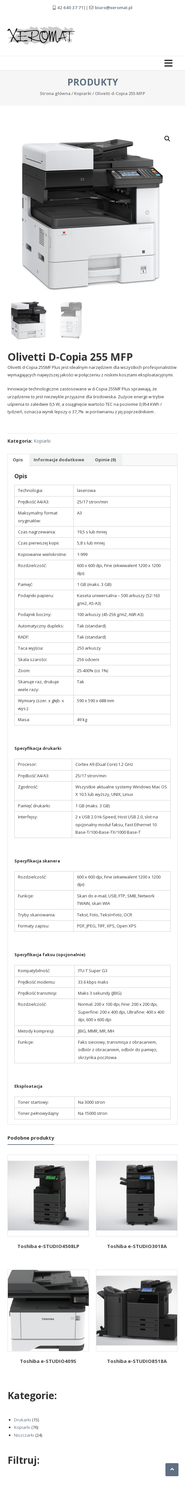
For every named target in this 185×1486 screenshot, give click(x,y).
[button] (167, 139)
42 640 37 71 (70, 7)
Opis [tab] (18, 460)
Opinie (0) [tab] (105, 460)
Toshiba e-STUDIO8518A (137, 1361)
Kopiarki (82, 93)
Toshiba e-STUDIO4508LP (48, 1246)
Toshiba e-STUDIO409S (48, 1361)
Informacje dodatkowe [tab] (59, 460)
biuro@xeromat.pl (113, 7)
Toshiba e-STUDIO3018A (137, 1246)
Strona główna (55, 93)
